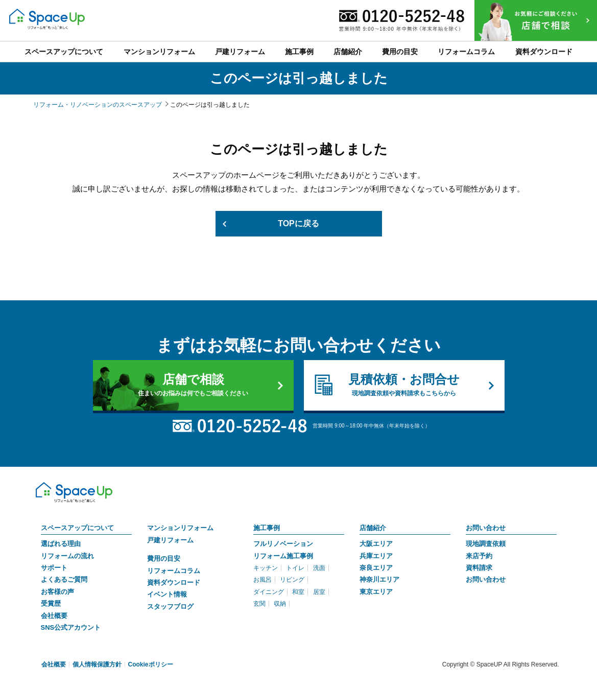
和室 (298, 591)
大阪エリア (376, 543)
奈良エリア (376, 567)
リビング (292, 580)
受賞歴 (51, 603)
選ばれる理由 (61, 543)
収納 (280, 603)
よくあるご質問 (64, 580)
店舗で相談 (193, 385)
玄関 (259, 603)
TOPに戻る (298, 223)
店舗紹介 (373, 528)
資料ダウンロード (173, 582)
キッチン (265, 567)
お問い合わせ (486, 528)
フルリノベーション (283, 543)
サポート (54, 567)
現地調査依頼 (486, 543)
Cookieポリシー (150, 664)
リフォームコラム (173, 571)
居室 (319, 591)
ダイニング (268, 591)
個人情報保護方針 (97, 664)
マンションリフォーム (180, 528)
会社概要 (54, 615)
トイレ (295, 567)
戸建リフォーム (170, 540)
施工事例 (266, 528)
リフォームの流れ (67, 556)
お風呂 (262, 580)
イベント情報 (167, 594)
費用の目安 (163, 558)
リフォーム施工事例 (283, 556)
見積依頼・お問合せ (404, 385)
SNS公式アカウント (71, 627)
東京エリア (376, 591)
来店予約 (479, 556)
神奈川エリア (379, 580)
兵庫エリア (376, 556)
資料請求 (479, 567)
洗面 (319, 567)
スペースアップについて (77, 528)
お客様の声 (57, 591)
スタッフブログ (170, 606)
